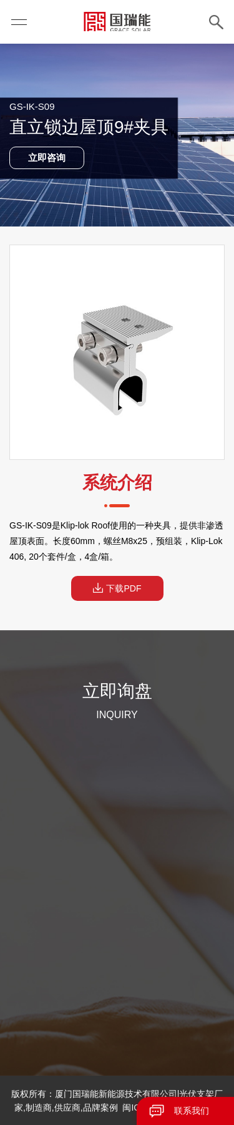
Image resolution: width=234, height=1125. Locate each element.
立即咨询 (47, 157)
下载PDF (117, 588)
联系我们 (191, 1111)
